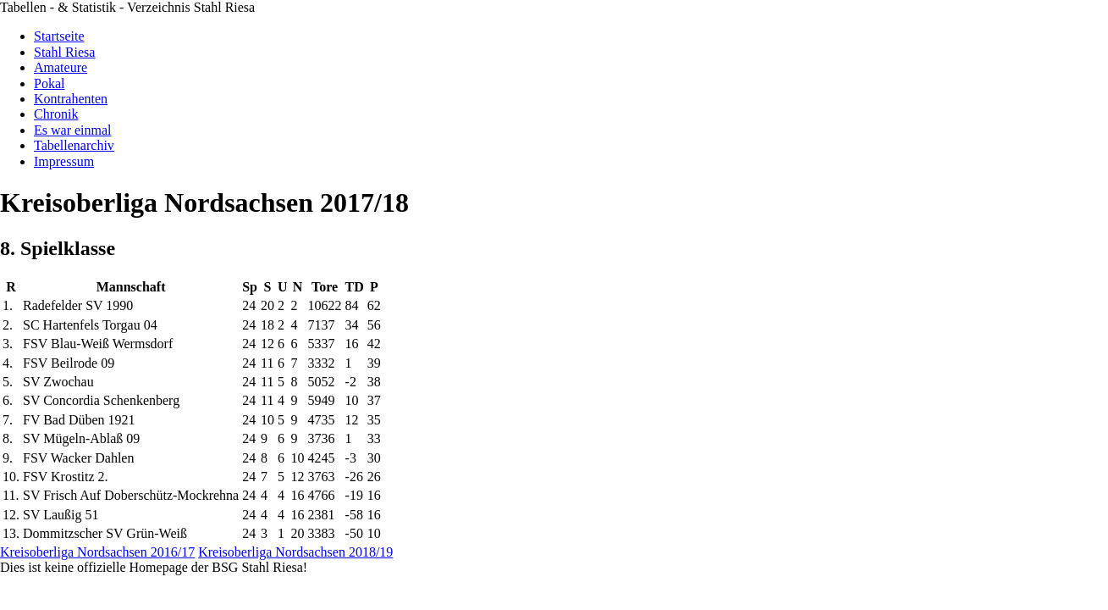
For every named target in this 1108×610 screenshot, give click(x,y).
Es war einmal (73, 130)
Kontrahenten (70, 99)
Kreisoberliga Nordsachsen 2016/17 (97, 552)
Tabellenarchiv (74, 145)
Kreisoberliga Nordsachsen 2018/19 (295, 552)
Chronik (56, 114)
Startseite (59, 36)
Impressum (64, 161)
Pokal (49, 83)
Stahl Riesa (64, 52)
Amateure (60, 67)
